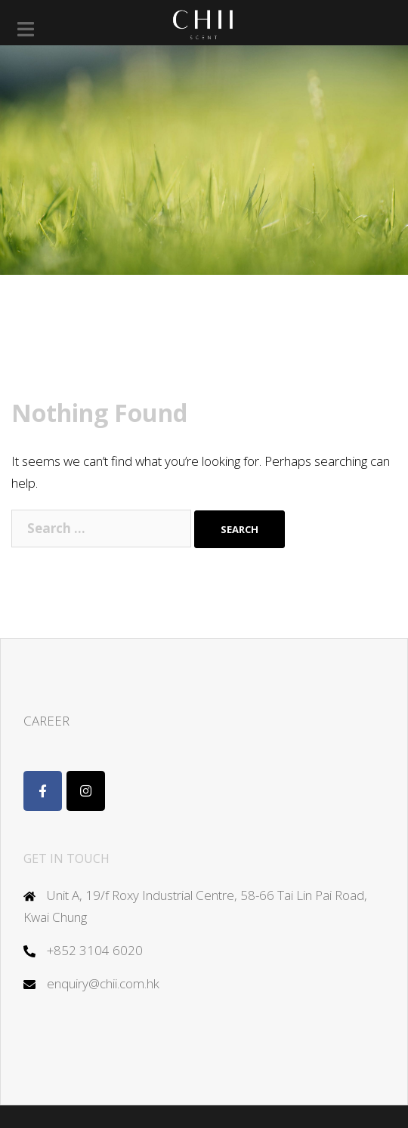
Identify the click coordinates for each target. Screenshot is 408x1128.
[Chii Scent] (42, 791)
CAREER (46, 720)
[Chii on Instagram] (85, 791)
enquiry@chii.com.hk (103, 983)
